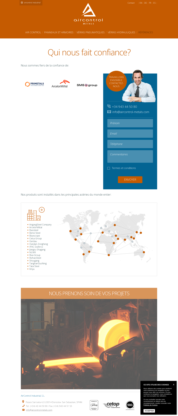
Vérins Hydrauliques (121, 32)
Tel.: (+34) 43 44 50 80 (37, 406)
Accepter (149, 411)
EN (141, 3)
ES (154, 3)
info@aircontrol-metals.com (130, 112)
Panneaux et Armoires (58, 32)
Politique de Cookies (150, 405)
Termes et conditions (124, 168)
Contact (131, 3)
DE (145, 3)
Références (145, 32)
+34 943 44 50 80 (124, 106)
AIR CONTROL (33, 32)
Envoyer (130, 179)
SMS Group (87, 92)
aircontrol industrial (32, 2)
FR (150, 3)
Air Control (89, 14)
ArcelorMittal (61, 85)
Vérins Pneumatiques (91, 32)
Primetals (34, 85)
